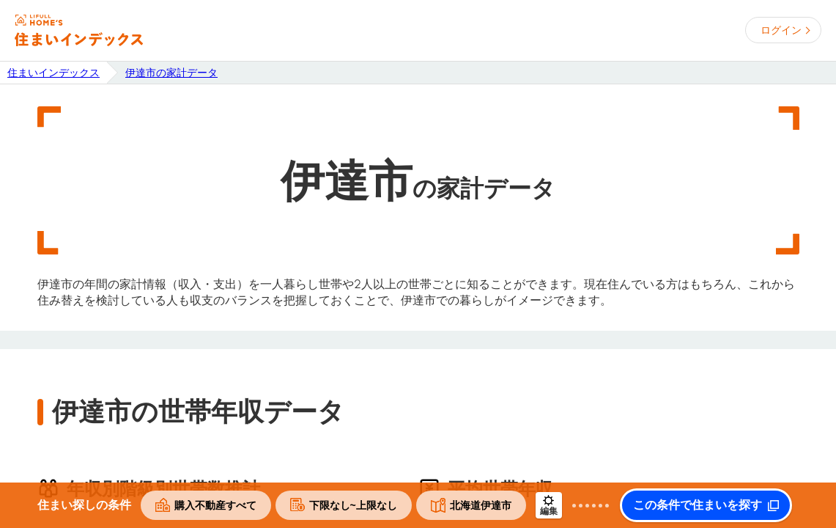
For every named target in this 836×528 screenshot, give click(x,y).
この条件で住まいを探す (697, 505)
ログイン (781, 30)
